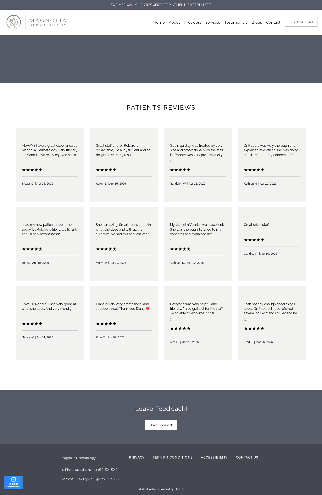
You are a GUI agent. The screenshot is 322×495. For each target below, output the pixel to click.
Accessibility (214, 457)
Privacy (136, 457)
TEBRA (179, 489)
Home (159, 22)
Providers (192, 22)
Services (212, 22)
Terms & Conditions (173, 457)
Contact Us (247, 457)
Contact (273, 22)
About (174, 22)
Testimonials (236, 22)
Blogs (257, 22)
